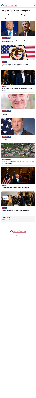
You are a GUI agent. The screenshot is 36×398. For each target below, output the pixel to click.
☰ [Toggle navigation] (34, 5)
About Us (32, 235)
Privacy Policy (26, 235)
